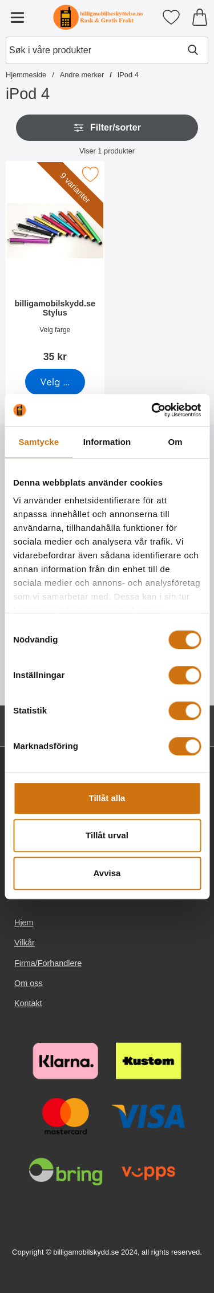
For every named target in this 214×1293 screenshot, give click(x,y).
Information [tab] (107, 442)
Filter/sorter (107, 127)
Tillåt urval (107, 835)
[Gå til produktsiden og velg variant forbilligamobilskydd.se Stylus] (55, 382)
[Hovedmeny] (17, 17)
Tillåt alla (107, 798)
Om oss (28, 983)
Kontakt (28, 1003)
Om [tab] (175, 442)
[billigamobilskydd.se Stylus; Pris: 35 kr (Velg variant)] (55, 265)
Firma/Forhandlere (48, 963)
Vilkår (24, 943)
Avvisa (107, 873)
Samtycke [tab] (38, 442)
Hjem (24, 922)
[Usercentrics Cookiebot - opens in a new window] (152, 410)
